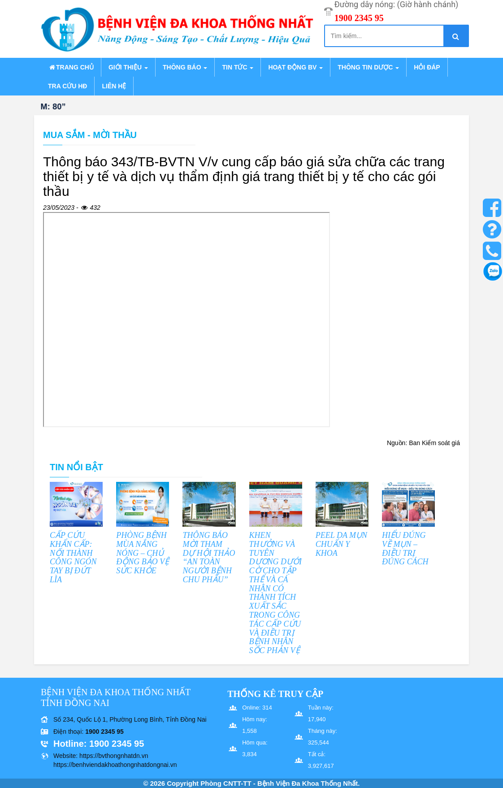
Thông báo (185, 67)
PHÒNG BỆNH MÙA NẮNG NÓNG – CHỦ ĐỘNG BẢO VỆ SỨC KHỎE (142, 553)
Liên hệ (114, 86)
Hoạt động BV (295, 67)
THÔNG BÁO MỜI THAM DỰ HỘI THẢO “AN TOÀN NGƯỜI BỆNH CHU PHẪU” (208, 557)
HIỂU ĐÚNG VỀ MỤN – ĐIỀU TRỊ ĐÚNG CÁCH (405, 548)
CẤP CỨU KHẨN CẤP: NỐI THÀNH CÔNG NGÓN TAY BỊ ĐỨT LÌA (73, 557)
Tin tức (237, 67)
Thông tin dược (368, 67)
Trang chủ (71, 67)
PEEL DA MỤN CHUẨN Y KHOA (341, 544)
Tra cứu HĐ (67, 86)
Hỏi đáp (427, 67)
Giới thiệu (128, 67)
